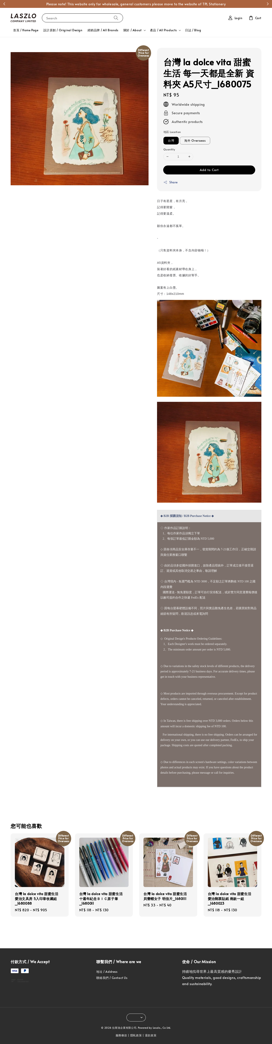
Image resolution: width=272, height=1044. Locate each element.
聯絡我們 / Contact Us (111, 978)
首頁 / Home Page (25, 30)
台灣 (171, 140)
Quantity (169, 149)
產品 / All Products (163, 30)
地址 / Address (106, 972)
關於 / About (132, 30)
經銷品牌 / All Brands (103, 30)
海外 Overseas (195, 140)
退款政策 (151, 1035)
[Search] (116, 18)
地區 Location (172, 132)
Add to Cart (209, 169)
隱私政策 (136, 1035)
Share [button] (170, 182)
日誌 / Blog (193, 30)
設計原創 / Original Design (62, 30)
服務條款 (121, 1035)
